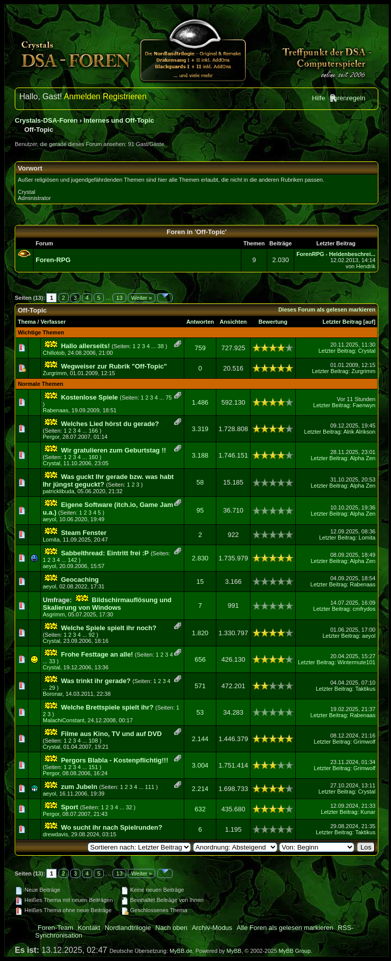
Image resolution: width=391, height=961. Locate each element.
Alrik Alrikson (359, 432)
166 (93, 431)
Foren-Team (55, 927)
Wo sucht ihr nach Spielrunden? (111, 827)
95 (200, 510)
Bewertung (273, 322)
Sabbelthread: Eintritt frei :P (105, 553)
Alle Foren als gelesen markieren (285, 927)
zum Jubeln (79, 786)
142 (72, 560)
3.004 (200, 765)
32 (129, 807)
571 (200, 686)
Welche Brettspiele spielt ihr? (107, 707)
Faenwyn (364, 405)
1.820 (200, 633)
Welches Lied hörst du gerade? (110, 424)
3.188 (200, 455)
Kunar (367, 812)
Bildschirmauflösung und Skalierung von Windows (107, 603)
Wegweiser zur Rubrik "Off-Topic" (114, 366)
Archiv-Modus (212, 927)
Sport (69, 807)
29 (52, 688)
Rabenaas (55, 410)
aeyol (49, 519)
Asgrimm (54, 614)
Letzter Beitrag (341, 322)
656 (200, 659)
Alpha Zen (362, 458)
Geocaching (80, 579)
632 (200, 809)
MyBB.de (181, 951)
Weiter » (141, 298)
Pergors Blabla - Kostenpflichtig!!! (115, 760)
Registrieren (125, 96)
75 (168, 397)
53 (200, 712)
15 (200, 581)
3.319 (200, 429)
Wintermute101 (357, 662)
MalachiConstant (64, 720)
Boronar (53, 694)
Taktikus (365, 689)
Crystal (366, 351)
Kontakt (89, 927)
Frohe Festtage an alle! (97, 654)
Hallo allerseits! (85, 346)
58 (200, 482)
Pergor (51, 437)
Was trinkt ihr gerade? (96, 681)
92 (92, 635)
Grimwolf (364, 742)
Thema (27, 322)
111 (149, 787)
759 (200, 348)
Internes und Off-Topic (118, 120)
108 (93, 741)
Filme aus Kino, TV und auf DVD (111, 734)
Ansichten (233, 322)
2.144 (200, 739)
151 (93, 767)
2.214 (200, 789)
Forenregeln (347, 98)
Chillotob (54, 353)
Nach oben (171, 927)
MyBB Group (294, 951)
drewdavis (55, 834)
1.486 (200, 402)
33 (52, 661)
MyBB (234, 951)
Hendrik (365, 266)
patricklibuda (58, 491)
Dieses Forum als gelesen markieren (327, 309)
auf (369, 322)
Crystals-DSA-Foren (46, 120)
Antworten (200, 322)
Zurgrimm (55, 373)
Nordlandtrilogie (127, 927)
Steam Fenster (84, 532)
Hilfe (318, 98)
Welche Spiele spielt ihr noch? (109, 628)
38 (160, 346)
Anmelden (82, 96)
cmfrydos (364, 609)
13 (119, 298)
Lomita (51, 539)
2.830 (200, 558)
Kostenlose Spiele (89, 397)
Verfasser (53, 322)
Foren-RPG (53, 260)
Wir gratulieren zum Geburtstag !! (113, 450)
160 (93, 457)
